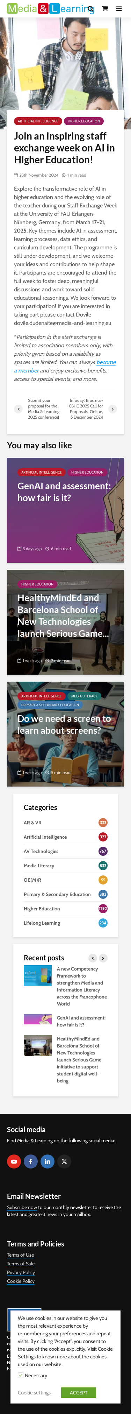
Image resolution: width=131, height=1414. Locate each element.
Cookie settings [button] (34, 1393)
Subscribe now (22, 1207)
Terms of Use (20, 1255)
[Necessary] (20, 1375)
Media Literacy (84, 696)
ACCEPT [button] (78, 1393)
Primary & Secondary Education (50, 705)
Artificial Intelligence (38, 121)
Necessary (36, 1375)
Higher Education (84, 121)
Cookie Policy (21, 1281)
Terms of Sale (21, 1263)
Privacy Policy (21, 1272)
